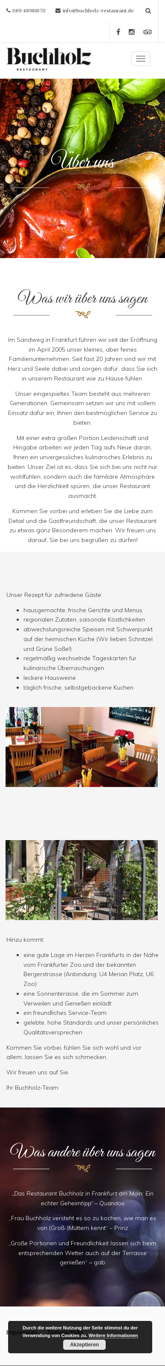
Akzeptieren (84, 1345)
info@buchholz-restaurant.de (98, 10)
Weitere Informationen (113, 1335)
